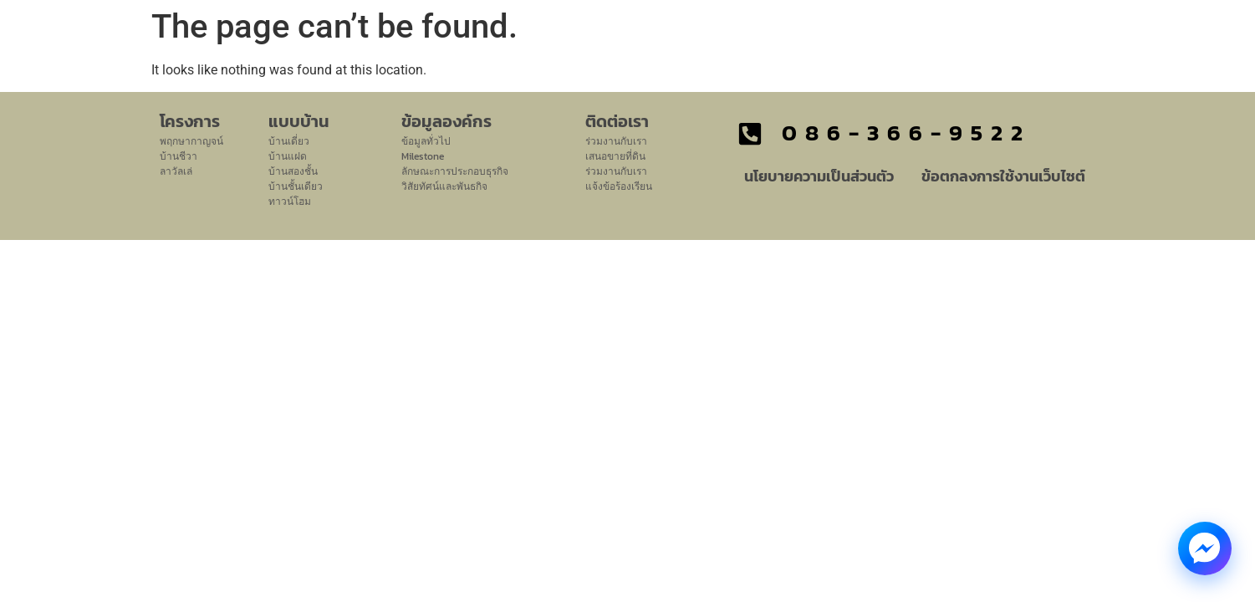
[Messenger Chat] (1205, 548)
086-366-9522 (906, 132)
